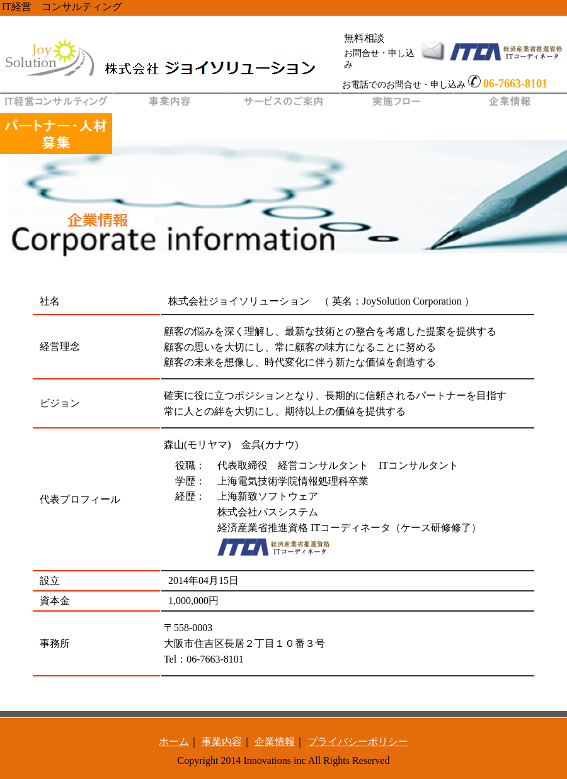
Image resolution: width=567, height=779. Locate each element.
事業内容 (222, 741)
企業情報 (275, 741)
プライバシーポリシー (357, 741)
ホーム (174, 741)
